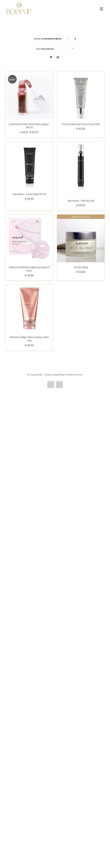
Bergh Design (59, 374)
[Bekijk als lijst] (58, 57)
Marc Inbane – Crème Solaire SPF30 (29, 194)
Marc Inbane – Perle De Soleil (81, 200)
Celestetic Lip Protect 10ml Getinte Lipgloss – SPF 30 (29, 126)
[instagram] (59, 384)
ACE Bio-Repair (81, 267)
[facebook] (50, 384)
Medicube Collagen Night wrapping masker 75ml (29, 339)
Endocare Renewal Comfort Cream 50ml (81, 124)
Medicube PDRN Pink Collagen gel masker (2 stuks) (29, 269)
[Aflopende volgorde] (75, 38)
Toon (45, 48)
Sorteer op (48, 38)
